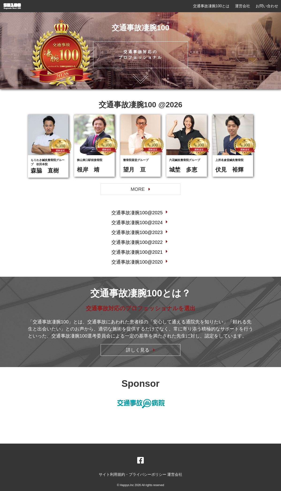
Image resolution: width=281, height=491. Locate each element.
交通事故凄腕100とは (211, 6)
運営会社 (242, 6)
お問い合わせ (267, 6)
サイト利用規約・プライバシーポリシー (133, 474)
